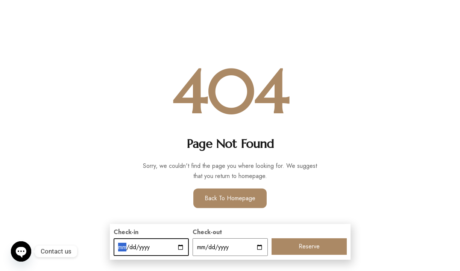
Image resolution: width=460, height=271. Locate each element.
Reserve (309, 246)
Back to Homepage (230, 198)
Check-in (126, 232)
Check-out (207, 232)
